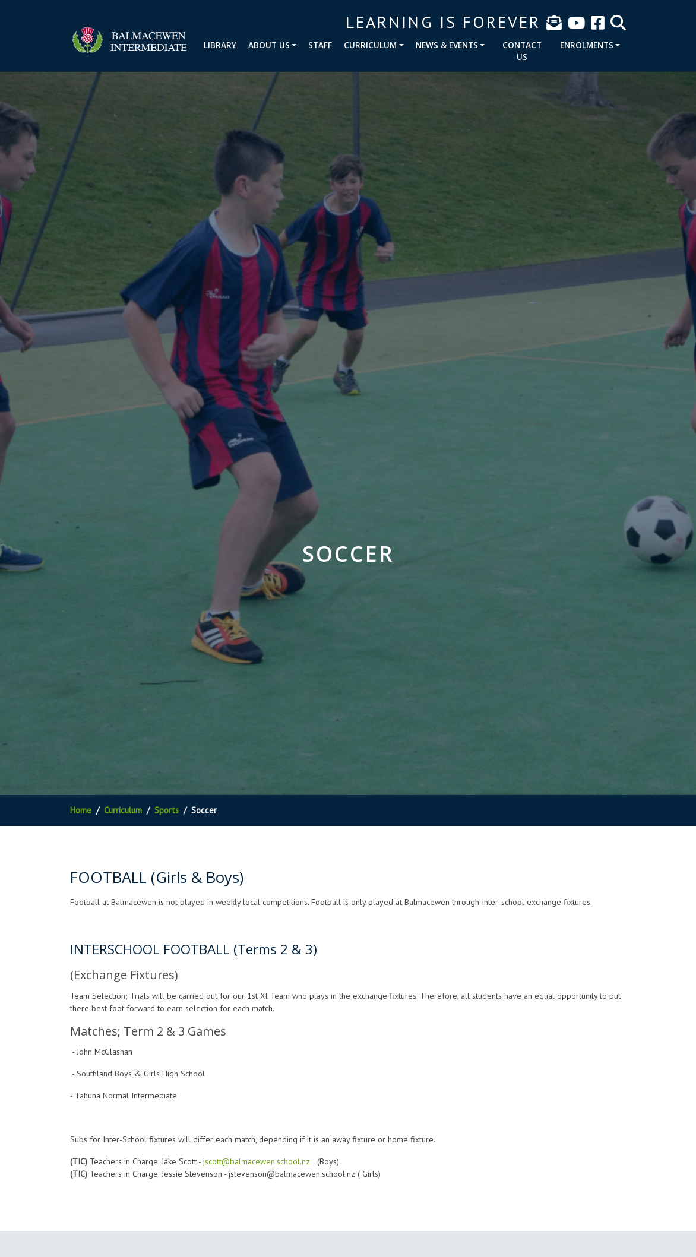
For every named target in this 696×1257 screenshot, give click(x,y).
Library (220, 44)
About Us (269, 44)
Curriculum (370, 44)
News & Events (447, 44)
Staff (320, 44)
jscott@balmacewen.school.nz (256, 1161)
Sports (166, 810)
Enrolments (586, 44)
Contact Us (522, 50)
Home (80, 810)
